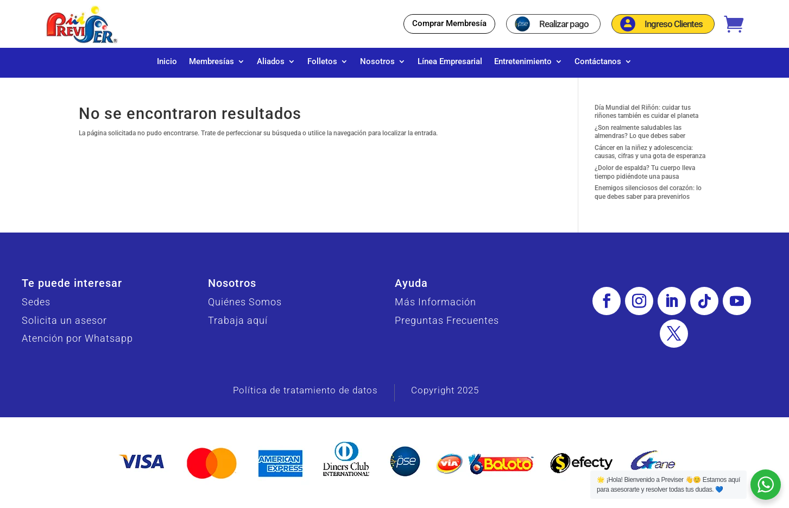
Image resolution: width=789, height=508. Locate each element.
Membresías (211, 62)
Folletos (322, 62)
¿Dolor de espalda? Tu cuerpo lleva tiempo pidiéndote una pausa (645, 178)
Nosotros (377, 62)
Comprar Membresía (449, 23)
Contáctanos (598, 62)
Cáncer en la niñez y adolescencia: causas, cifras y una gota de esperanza (650, 157)
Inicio (167, 62)
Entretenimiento (523, 62)
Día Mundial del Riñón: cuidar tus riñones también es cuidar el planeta (646, 117)
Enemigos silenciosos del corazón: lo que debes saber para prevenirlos (648, 198)
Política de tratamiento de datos (305, 395)
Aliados (271, 62)
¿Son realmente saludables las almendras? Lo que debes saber (640, 137)
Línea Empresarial (450, 62)
